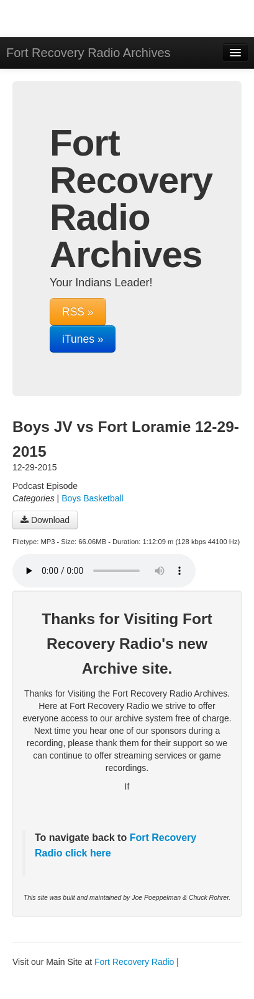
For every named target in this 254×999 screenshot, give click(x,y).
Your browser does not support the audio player (104, 571)
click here (86, 853)
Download (45, 520)
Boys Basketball (92, 498)
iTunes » (82, 339)
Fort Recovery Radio (134, 962)
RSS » (78, 312)
